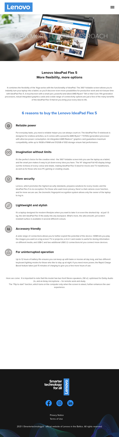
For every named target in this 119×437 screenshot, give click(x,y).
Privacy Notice (57, 415)
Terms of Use (56, 419)
